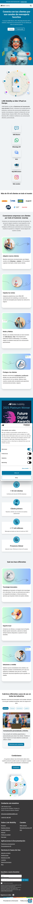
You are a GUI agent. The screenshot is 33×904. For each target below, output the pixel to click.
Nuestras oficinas (5, 828)
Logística (3, 860)
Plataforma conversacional (8, 844)
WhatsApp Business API (26, 828)
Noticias (3, 832)
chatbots (19, 261)
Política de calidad (5, 835)
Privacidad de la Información (10, 900)
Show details (25, 468)
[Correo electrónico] (11, 880)
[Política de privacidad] (1, 883)
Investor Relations (5, 830)
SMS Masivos (8, 336)
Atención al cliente (5, 853)
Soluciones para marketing (16, 744)
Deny (16, 477)
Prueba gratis (19, 29)
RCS (14, 336)
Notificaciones (4, 855)
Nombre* (3, 873)
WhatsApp (13, 261)
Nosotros (3, 825)
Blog (2, 864)
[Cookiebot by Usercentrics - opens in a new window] (25, 425)
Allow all (16, 473)
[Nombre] (11, 876)
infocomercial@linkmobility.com (9, 814)
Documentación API (6, 846)
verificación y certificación (21, 375)
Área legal (3, 837)
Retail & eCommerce (6, 862)
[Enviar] (25, 880)
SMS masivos (23, 825)
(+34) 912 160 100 (6, 817)
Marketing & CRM (5, 857)
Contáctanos (16, 767)
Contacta (11, 29)
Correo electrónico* (5, 877)
